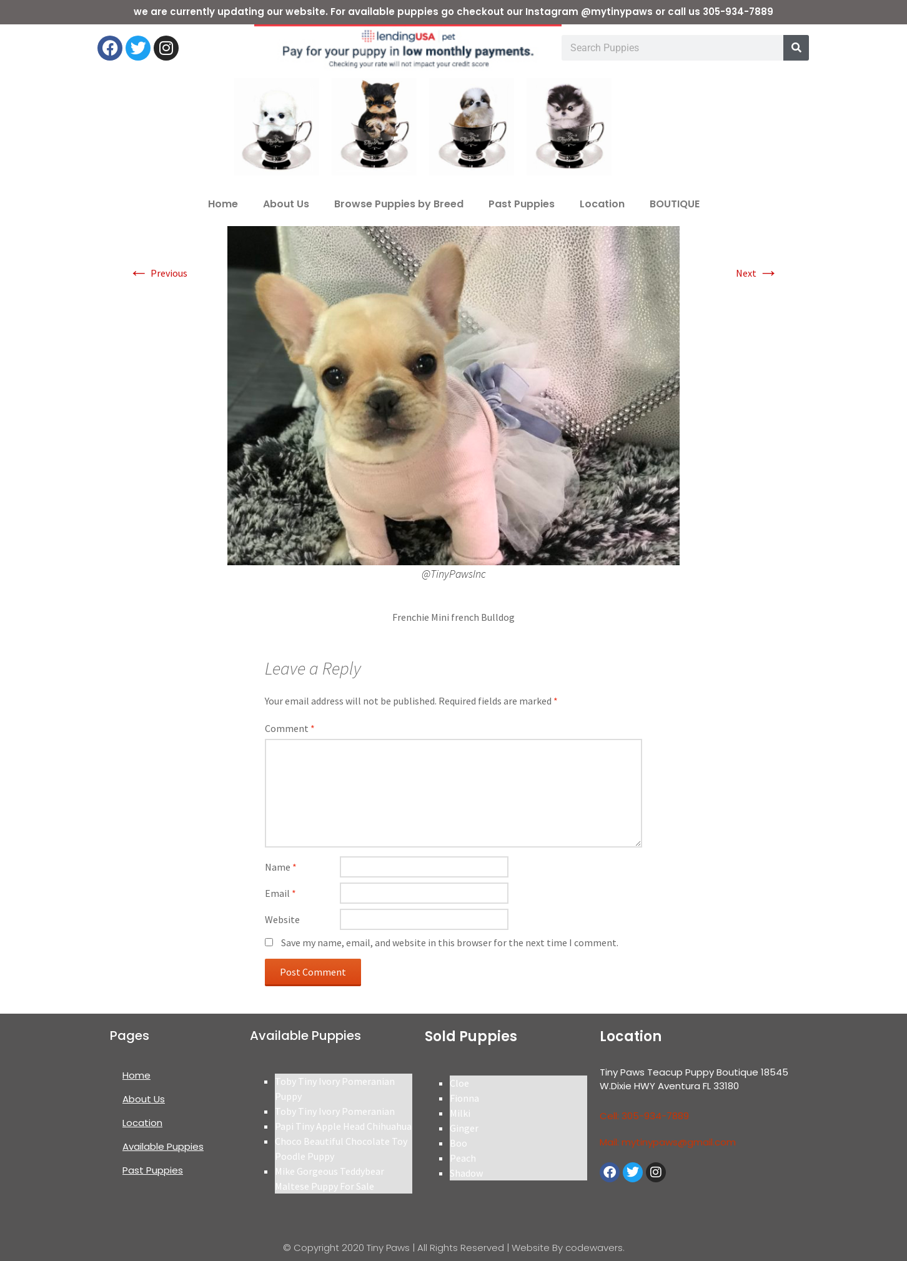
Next (757, 273)
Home (223, 204)
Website (282, 919)
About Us (286, 204)
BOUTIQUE (675, 204)
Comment (290, 728)
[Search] (796, 48)
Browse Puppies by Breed (398, 204)
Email (280, 893)
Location (602, 204)
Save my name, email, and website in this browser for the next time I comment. (449, 942)
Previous (158, 273)
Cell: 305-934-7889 (644, 1115)
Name (281, 867)
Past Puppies (521, 204)
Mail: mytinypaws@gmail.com (668, 1142)
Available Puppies (163, 1146)
